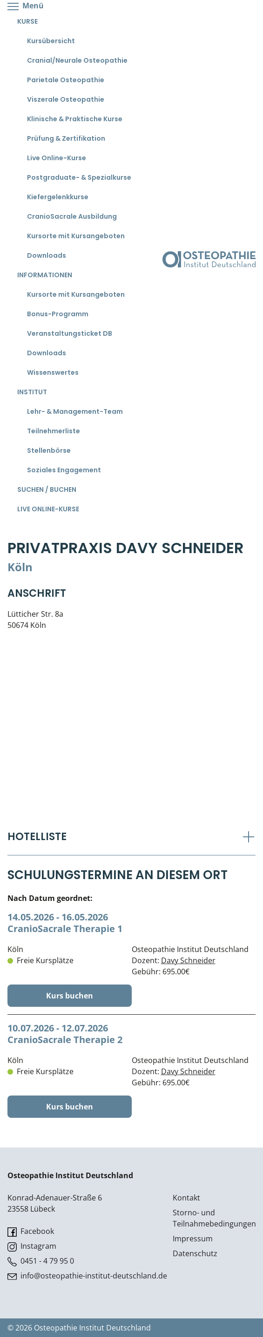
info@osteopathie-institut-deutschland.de (87, 1276)
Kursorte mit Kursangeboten (76, 236)
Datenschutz (195, 1253)
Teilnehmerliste (53, 431)
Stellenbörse (49, 450)
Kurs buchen (69, 996)
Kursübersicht (51, 41)
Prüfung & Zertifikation (66, 138)
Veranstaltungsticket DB (69, 333)
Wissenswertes (53, 372)
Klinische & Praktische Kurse (74, 119)
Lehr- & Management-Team (75, 411)
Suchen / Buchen (46, 489)
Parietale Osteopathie (65, 80)
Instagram (31, 1246)
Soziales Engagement (64, 470)
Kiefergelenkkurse (57, 197)
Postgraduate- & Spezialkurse (79, 177)
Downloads (46, 255)
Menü (25, 6)
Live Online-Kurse (56, 158)
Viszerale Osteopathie (65, 99)
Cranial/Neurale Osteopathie (77, 60)
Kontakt (186, 1198)
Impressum (193, 1238)
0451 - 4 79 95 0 (40, 1261)
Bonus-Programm (57, 314)
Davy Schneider (188, 960)
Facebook (30, 1231)
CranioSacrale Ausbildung (72, 216)
